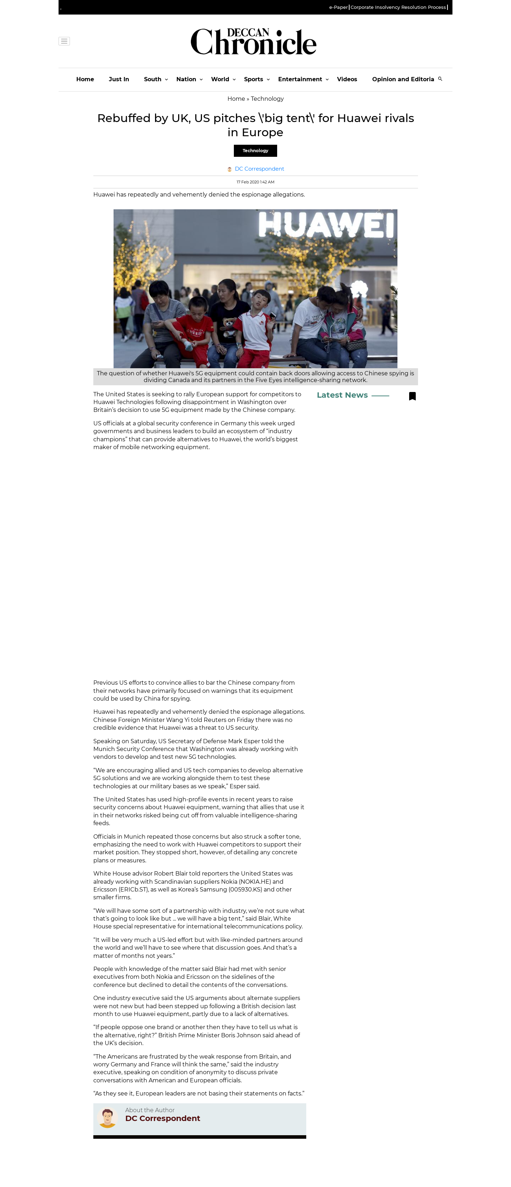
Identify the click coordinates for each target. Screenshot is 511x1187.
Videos (347, 79)
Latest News (342, 395)
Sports (253, 79)
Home (85, 79)
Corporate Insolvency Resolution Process (398, 7)
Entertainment (300, 79)
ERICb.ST (133, 889)
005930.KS (245, 889)
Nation (186, 79)
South (152, 79)
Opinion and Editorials (405, 79)
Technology (255, 150)
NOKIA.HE (255, 881)
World (220, 79)
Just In (119, 79)
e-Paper (338, 7)
